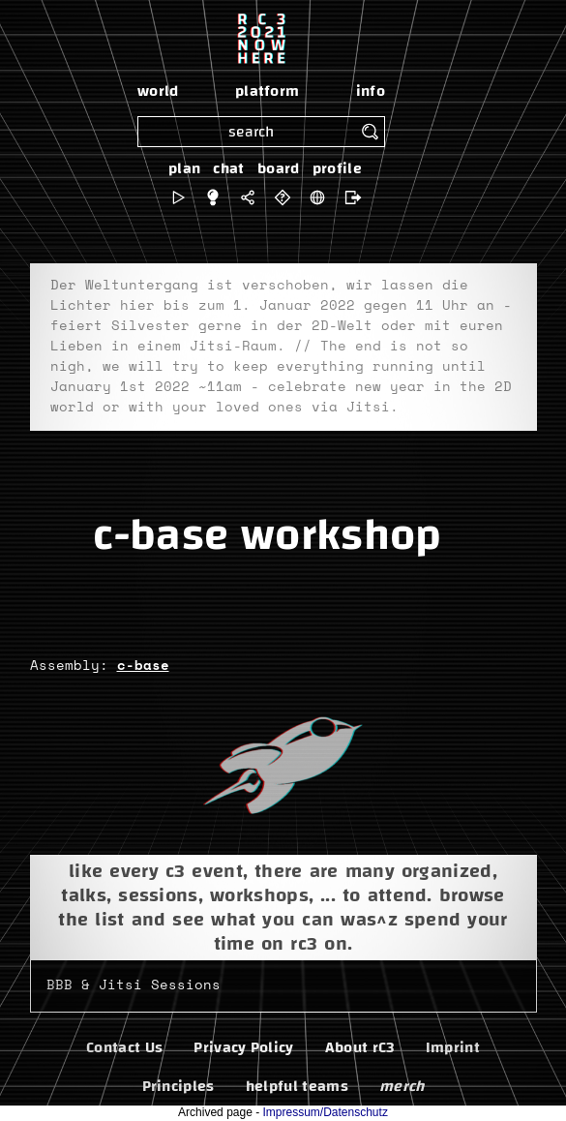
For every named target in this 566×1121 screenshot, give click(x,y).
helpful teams (297, 1086)
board (278, 168)
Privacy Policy (243, 1047)
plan (184, 168)
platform (267, 91)
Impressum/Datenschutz (325, 1112)
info (370, 91)
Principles (178, 1086)
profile (337, 168)
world (158, 91)
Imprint (453, 1047)
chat (228, 168)
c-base (143, 666)
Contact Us (124, 1047)
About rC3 (360, 1047)
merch (402, 1086)
